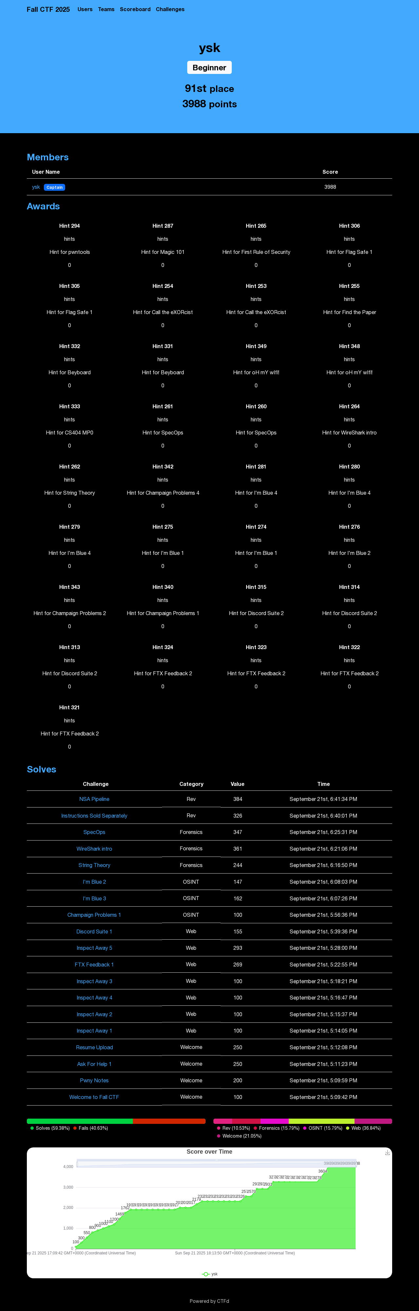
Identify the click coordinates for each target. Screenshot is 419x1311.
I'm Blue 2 (94, 882)
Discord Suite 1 (94, 931)
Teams (106, 9)
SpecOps (94, 832)
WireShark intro (94, 849)
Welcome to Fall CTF (94, 1097)
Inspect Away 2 (94, 1014)
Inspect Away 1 (94, 1031)
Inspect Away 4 (94, 998)
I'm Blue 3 (94, 898)
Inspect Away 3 (94, 981)
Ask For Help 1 (94, 1064)
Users (85, 9)
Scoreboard (135, 9)
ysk (36, 187)
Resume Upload (94, 1047)
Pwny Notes (94, 1080)
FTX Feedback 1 (94, 964)
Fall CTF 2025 (48, 9)
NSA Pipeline (94, 799)
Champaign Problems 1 (94, 915)
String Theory (94, 865)
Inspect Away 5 (94, 948)
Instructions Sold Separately (94, 816)
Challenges (170, 9)
